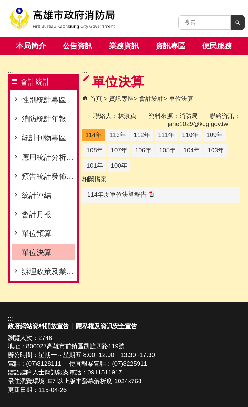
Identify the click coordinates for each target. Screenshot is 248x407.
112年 (142, 134)
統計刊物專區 (44, 138)
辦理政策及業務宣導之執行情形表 (48, 271)
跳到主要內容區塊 (3, 3)
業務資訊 (124, 46)
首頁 (96, 98)
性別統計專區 (44, 100)
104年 (191, 150)
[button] (238, 22)
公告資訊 (77, 46)
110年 (190, 134)
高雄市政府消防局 (62, 18)
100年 (119, 165)
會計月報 (36, 214)
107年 (119, 150)
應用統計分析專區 (48, 157)
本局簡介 (31, 46)
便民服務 (217, 46)
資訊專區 (170, 46)
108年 (95, 150)
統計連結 (36, 195)
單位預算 (36, 233)
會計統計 (151, 98)
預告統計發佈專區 (48, 176)
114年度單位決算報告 (120, 194)
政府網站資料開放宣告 (38, 326)
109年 (214, 134)
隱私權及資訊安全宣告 (106, 326)
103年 (216, 150)
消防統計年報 (44, 119)
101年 (95, 165)
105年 (167, 150)
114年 (93, 134)
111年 (166, 134)
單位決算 (36, 252)
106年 (143, 150)
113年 (117, 134)
